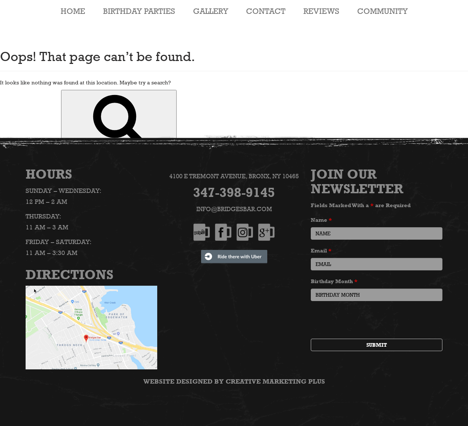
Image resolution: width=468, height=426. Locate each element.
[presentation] (366, 321)
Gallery (210, 11)
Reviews (321, 11)
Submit (376, 345)
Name (321, 220)
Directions (69, 274)
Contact (266, 11)
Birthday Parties (139, 11)
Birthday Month (334, 281)
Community (382, 11)
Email (321, 250)
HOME (73, 11)
